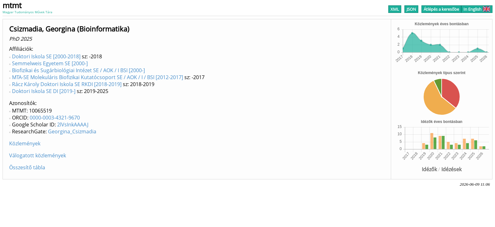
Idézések (451, 169)
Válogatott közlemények (37, 155)
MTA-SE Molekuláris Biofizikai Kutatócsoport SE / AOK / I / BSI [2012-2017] (97, 77)
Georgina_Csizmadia (72, 131)
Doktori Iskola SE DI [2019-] (43, 91)
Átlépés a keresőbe (441, 9)
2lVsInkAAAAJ (72, 124)
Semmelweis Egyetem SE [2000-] (50, 63)
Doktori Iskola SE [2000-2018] (46, 56)
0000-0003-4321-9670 (55, 117)
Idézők (429, 169)
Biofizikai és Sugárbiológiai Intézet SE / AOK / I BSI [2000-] (78, 70)
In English (476, 9)
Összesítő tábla (27, 167)
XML (395, 9)
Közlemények (24, 143)
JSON (411, 9)
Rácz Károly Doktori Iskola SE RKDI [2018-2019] (67, 84)
